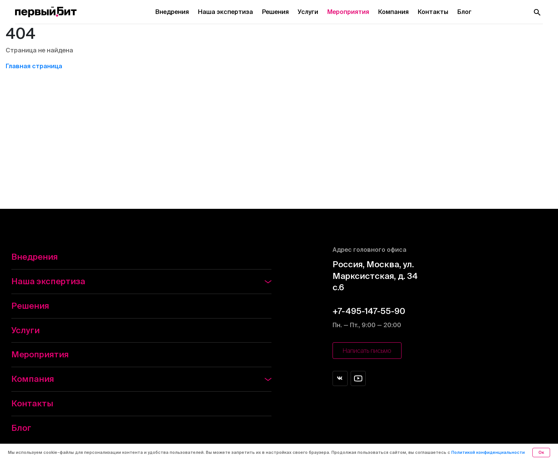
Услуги (308, 11)
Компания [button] (141, 378)
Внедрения (172, 11)
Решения (275, 11)
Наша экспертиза (225, 11)
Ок (541, 452)
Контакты (433, 11)
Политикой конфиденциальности (488, 452)
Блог (464, 11)
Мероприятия (348, 11)
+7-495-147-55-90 (369, 311)
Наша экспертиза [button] (141, 281)
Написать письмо (367, 350)
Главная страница (34, 66)
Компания (393, 11)
